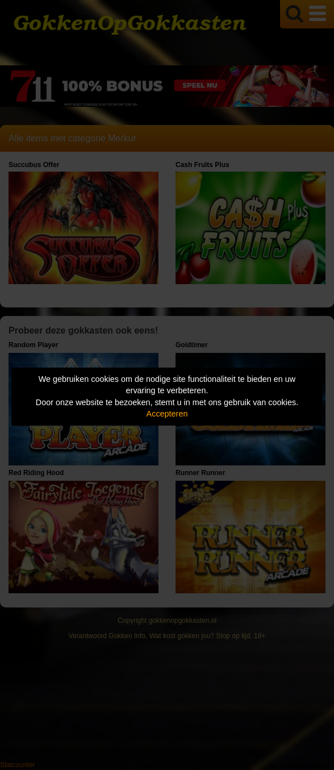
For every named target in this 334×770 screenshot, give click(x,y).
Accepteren (167, 413)
